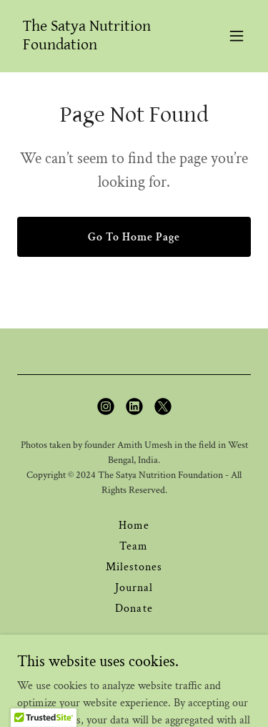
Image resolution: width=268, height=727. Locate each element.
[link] (99, 46)
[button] (236, 35)
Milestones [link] (134, 567)
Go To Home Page (134, 237)
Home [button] (134, 525)
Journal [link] (134, 587)
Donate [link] (133, 608)
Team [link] (133, 546)
